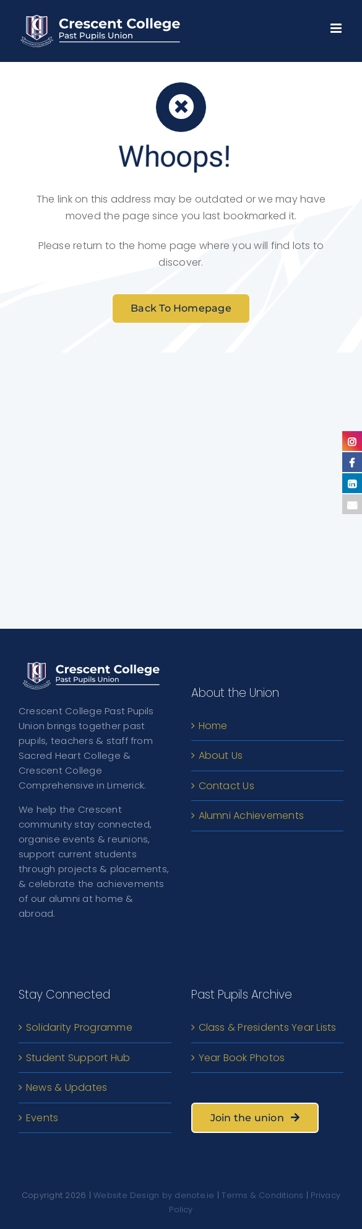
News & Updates (66, 1087)
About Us (221, 755)
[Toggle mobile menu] (336, 25)
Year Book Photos (242, 1058)
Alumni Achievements (251, 815)
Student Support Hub (78, 1058)
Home (213, 726)
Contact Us (226, 786)
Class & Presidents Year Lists (268, 1027)
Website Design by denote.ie (153, 1195)
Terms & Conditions (262, 1195)
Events (42, 1118)
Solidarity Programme (79, 1027)
